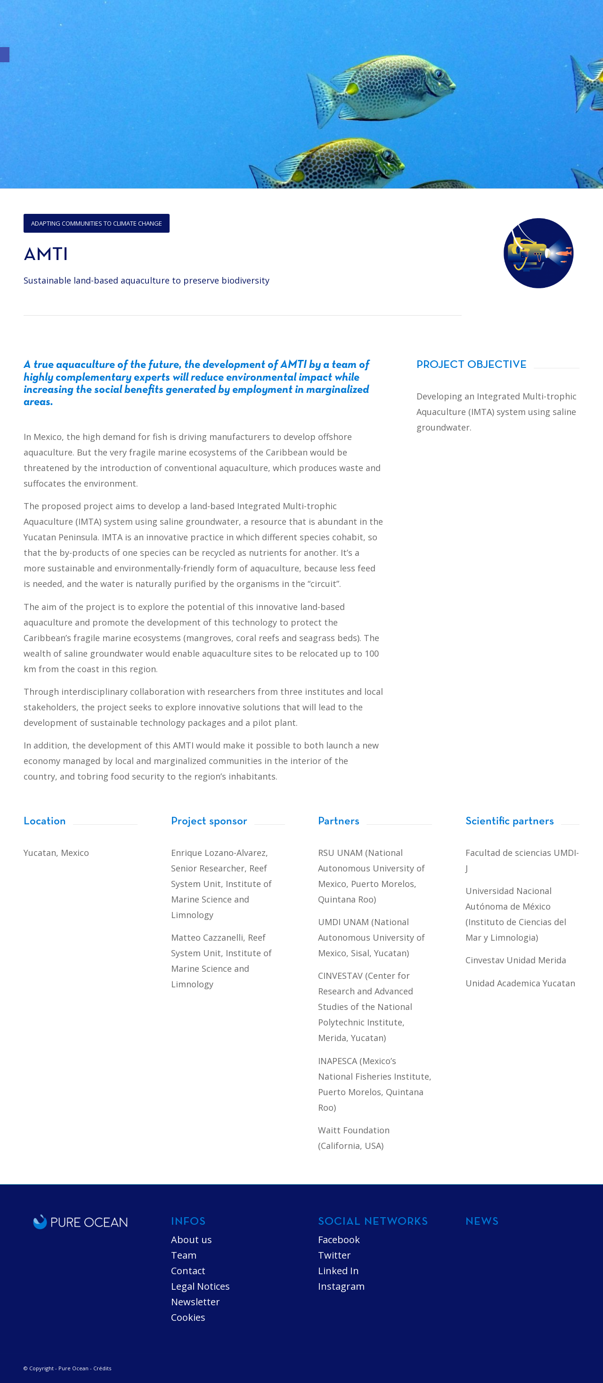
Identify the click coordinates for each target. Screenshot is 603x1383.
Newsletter (195, 1301)
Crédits (102, 1368)
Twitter (334, 1255)
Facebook (339, 1239)
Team (183, 1255)
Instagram (341, 1286)
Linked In (338, 1270)
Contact (188, 1270)
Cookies (188, 1317)
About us (191, 1239)
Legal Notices (200, 1286)
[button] (4, 54)
